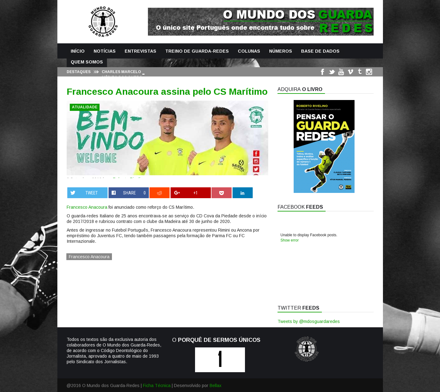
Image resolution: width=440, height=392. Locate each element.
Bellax (215, 385)
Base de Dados (320, 51)
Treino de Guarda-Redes (197, 51)
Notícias (105, 51)
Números (280, 51)
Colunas (249, 51)
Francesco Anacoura (87, 207)
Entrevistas (140, 51)
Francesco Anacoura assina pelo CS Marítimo (167, 91)
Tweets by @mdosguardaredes (309, 321)
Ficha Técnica (157, 385)
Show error (290, 240)
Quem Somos (87, 61)
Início (78, 51)
